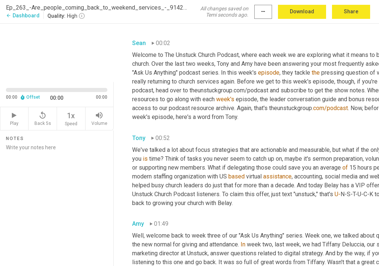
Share (351, 11)
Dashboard (23, 15)
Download (302, 11)
